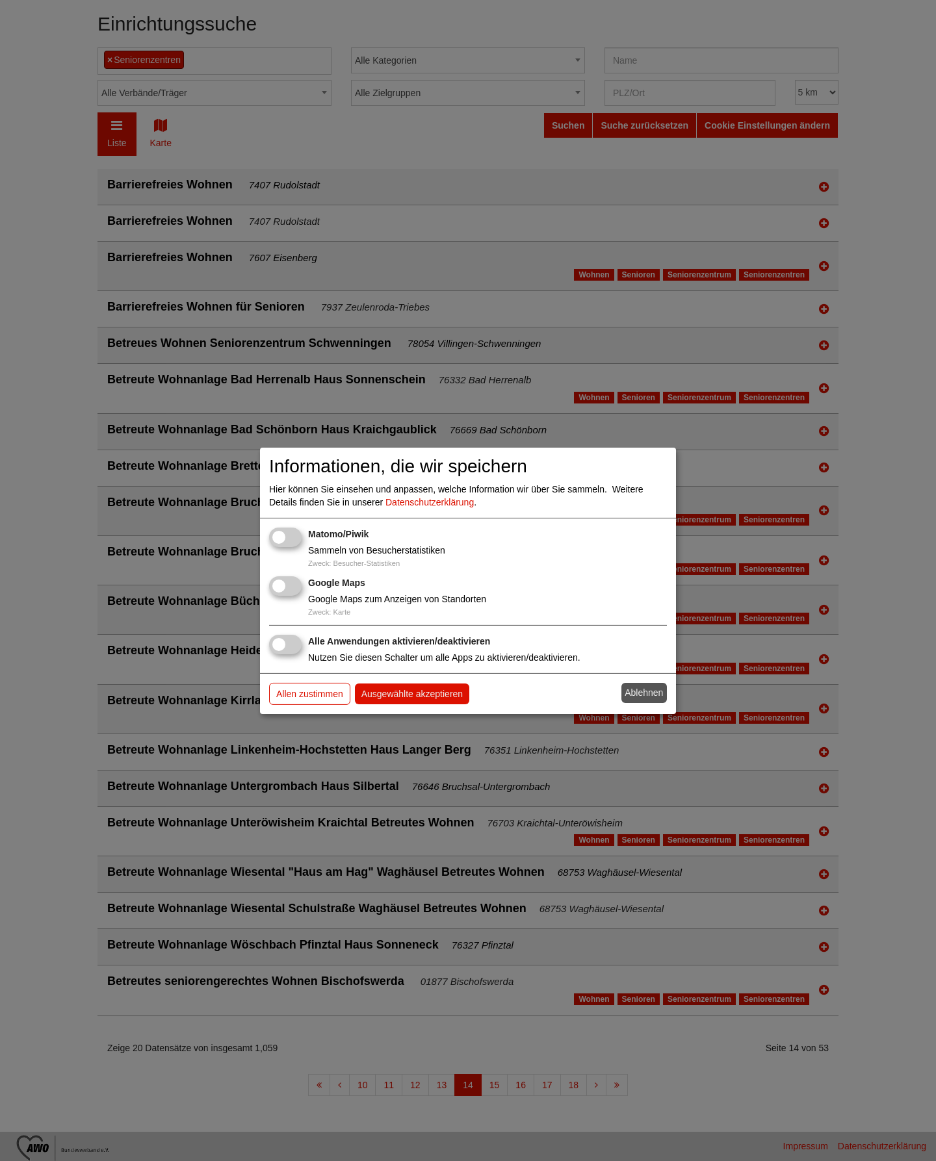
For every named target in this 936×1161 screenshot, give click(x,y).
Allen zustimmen (309, 694)
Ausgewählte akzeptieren (412, 694)
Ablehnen (644, 692)
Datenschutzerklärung (429, 502)
